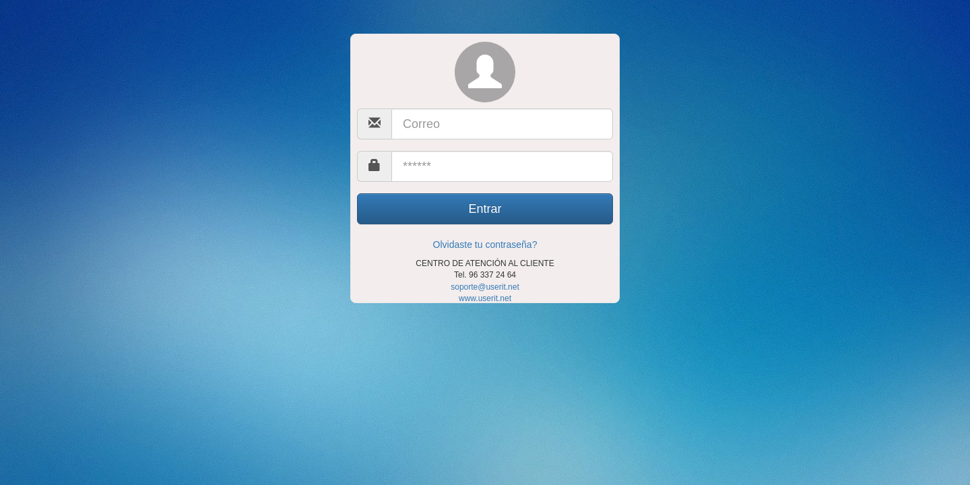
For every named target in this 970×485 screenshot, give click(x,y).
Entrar (484, 209)
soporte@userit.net (485, 287)
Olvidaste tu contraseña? (485, 244)
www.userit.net (485, 298)
